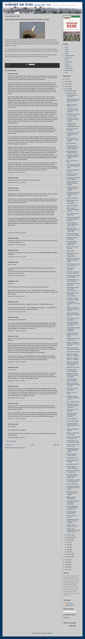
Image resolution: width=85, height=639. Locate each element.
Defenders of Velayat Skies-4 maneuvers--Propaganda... (72, 375)
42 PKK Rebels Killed (72, 421)
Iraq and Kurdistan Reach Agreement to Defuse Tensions (72, 147)
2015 (66, 81)
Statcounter (66, 617)
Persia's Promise (71, 143)
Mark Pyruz (69, 603)
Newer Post (8, 444)
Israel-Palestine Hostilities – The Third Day (72, 303)
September (70, 537)
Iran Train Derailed (71, 418)
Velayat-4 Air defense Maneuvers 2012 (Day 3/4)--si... (73, 314)
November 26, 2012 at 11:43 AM (16, 244)
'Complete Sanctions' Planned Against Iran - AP (73, 425)
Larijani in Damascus (72, 198)
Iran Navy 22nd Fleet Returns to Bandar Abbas (72, 334)
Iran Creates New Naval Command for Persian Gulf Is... (73, 488)
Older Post (56, 444)
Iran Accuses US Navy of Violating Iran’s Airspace (72, 188)
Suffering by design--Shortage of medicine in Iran (72, 398)
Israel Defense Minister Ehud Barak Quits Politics (72, 157)
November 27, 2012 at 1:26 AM (16, 380)
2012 (66, 88)
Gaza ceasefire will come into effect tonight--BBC (71, 243)
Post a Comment (11, 441)
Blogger (50, 633)
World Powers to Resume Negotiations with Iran (72, 209)
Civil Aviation (68, 57)
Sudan (16, 66)
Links (66, 72)
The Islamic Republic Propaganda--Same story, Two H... (72, 324)
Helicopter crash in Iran (72, 367)
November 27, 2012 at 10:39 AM (16, 418)
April (68, 549)
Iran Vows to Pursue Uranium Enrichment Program (72, 119)
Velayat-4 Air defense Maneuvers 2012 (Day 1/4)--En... (73, 384)
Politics (67, 59)
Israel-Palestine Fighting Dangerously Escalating (73, 329)
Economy (67, 64)
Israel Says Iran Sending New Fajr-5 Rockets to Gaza (73, 166)
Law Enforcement (70, 55)
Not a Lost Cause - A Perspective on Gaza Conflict (72, 139)
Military (67, 49)
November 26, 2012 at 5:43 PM (16, 275)
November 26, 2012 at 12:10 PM (17, 256)
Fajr (10, 66)
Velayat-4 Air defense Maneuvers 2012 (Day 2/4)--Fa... (73, 344)
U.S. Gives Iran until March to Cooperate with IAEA (72, 110)
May (68, 547)
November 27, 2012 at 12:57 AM (16, 361)
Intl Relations (68, 62)
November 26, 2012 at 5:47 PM (16, 296)
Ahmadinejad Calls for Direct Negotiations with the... (72, 450)
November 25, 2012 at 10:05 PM (17, 182)
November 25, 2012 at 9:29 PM (16, 172)
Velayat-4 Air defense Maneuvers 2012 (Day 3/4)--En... (73, 309)
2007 (66, 569)
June (68, 544)
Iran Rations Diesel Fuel (73, 351)
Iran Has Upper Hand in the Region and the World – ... (72, 134)
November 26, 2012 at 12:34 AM (16, 232)
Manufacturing (69, 70)
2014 (66, 84)
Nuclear (67, 51)
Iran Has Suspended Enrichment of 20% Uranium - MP (72, 508)
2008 (66, 567)
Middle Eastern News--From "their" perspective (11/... (72, 202)
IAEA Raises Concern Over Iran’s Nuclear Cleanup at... (72, 405)
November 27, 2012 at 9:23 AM (16, 398)
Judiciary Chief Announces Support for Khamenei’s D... (73, 530)
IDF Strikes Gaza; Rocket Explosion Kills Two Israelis (73, 230)
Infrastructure (68, 68)
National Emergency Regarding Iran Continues (72, 415)
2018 (66, 79)
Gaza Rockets (70, 250)
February (69, 554)
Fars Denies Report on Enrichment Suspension (72, 502)
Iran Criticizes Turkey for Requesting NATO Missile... (73, 194)
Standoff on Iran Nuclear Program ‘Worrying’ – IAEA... (73, 260)
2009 (66, 564)
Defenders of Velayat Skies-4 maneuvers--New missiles (72, 363)
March (68, 552)
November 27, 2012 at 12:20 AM (16, 330)
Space (66, 53)
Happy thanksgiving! (72, 205)
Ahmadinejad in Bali (71, 458)
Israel (13, 66)
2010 (66, 562)
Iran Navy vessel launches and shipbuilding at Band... (73, 125)
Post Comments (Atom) (19, 447)
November (70, 93)
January (69, 556)
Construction (68, 66)
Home (32, 444)
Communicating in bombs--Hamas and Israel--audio (72, 224)
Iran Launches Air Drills (72, 401)
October (69, 535)
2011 (66, 559)
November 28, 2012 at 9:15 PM (16, 437)
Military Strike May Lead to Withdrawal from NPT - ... (73, 101)
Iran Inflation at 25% (71, 464)
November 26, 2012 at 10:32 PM (17, 311)
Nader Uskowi (70, 605)
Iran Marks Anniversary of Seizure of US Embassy (72, 521)
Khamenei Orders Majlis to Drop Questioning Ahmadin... (73, 219)
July (68, 542)
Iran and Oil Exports (71, 483)
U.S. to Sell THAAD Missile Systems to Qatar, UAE (72, 476)
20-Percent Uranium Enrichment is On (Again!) (71, 493)
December (70, 91)
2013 (66, 86)
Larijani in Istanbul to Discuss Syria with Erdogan (72, 183)
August (69, 539)
